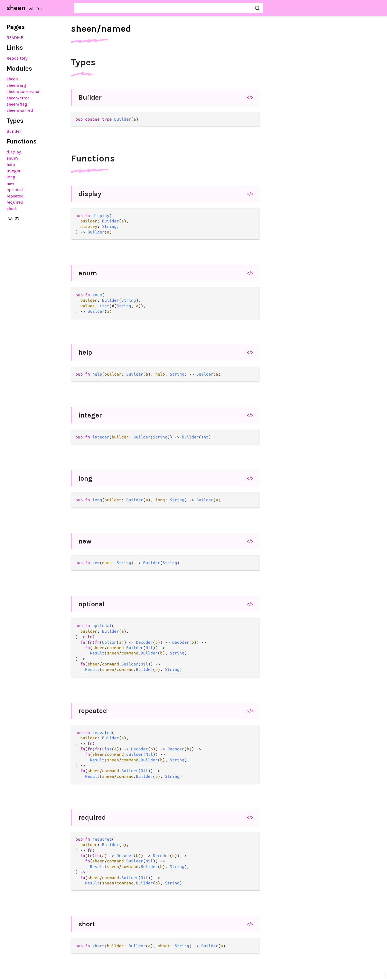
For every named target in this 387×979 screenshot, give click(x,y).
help (10, 164)
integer (13, 170)
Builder (13, 131)
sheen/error (17, 97)
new (10, 183)
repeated (15, 196)
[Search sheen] (168, 8)
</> (250, 97)
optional (14, 189)
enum (12, 158)
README (14, 37)
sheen (16, 8)
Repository (17, 58)
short (11, 208)
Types (83, 62)
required (14, 202)
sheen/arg (16, 85)
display (13, 151)
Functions (93, 158)
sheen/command (23, 91)
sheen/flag (16, 104)
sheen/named (19, 110)
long (10, 176)
